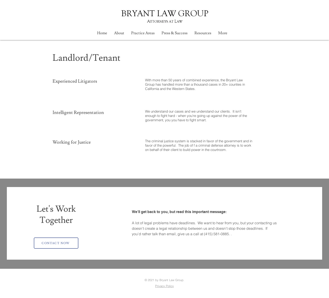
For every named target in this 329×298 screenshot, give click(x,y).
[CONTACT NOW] (56, 243)
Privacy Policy (164, 286)
